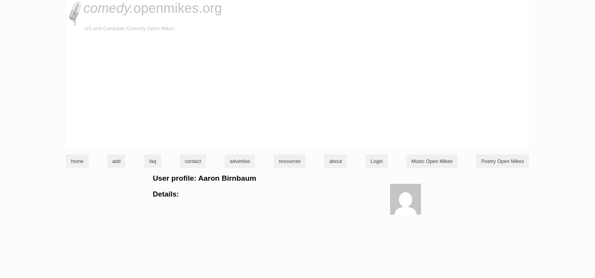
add (116, 161)
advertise (240, 161)
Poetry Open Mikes (502, 161)
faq (152, 161)
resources (290, 161)
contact (193, 161)
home (77, 161)
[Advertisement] (297, 90)
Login (376, 161)
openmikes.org (152, 7)
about (335, 161)
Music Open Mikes (432, 161)
